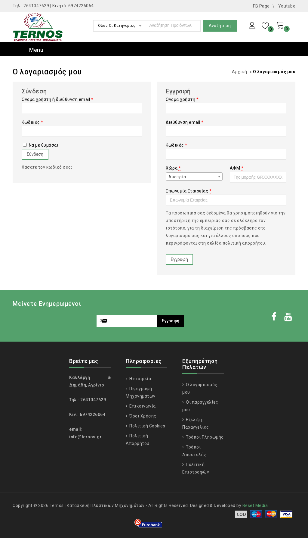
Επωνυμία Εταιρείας (188, 191)
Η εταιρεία (139, 378)
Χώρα (173, 168)
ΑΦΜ (237, 168)
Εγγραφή (179, 259)
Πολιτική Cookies (146, 426)
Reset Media (255, 505)
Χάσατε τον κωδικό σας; (47, 167)
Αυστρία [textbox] (177, 176)
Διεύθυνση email (185, 122)
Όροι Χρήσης (142, 416)
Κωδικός (32, 122)
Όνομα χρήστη (182, 99)
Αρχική (239, 71)
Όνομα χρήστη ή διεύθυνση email (57, 99)
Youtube (287, 6)
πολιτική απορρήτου (244, 243)
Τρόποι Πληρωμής (204, 437)
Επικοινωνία (142, 406)
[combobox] (194, 176)
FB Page (261, 6)
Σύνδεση (35, 154)
